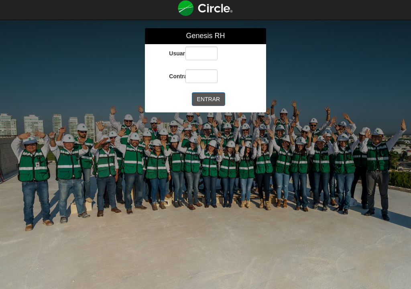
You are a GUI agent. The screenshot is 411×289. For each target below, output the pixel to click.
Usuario (174, 53)
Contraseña (174, 76)
